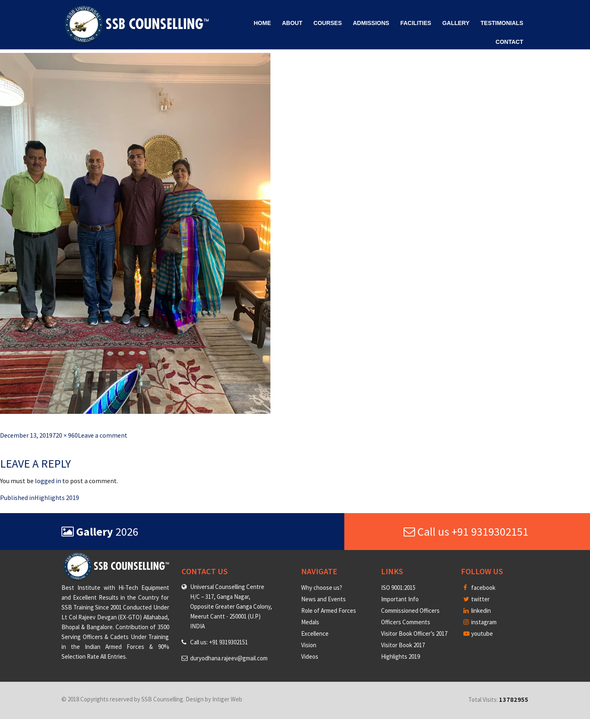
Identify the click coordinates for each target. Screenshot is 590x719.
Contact (509, 42)
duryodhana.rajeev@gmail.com (229, 658)
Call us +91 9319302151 (466, 531)
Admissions (371, 23)
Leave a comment (102, 435)
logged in (48, 481)
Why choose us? (321, 587)
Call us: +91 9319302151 (219, 642)
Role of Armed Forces (328, 610)
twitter (476, 599)
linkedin (477, 610)
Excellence (315, 633)
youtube (478, 633)
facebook (479, 587)
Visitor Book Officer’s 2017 (414, 633)
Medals (310, 622)
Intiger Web (227, 699)
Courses (327, 23)
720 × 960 (65, 435)
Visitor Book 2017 (403, 645)
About (292, 23)
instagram (480, 622)
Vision (308, 645)
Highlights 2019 (400, 656)
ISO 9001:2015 (398, 587)
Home (262, 23)
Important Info (400, 599)
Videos (309, 656)
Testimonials (502, 23)
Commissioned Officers (410, 610)
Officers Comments (405, 622)
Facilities (415, 23)
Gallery (455, 23)
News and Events (323, 599)
